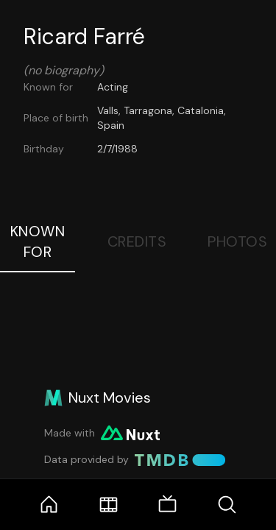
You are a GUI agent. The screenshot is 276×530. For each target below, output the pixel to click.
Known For (38, 241)
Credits (137, 241)
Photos (237, 241)
